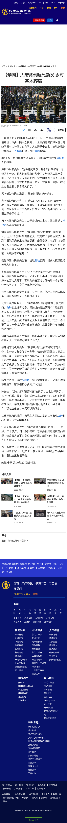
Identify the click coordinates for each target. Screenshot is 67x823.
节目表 (53, 583)
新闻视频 (20, 630)
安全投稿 (7, 788)
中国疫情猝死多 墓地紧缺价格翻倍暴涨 (55, 483)
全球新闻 (19, 634)
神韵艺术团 (20, 794)
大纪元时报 (33, 794)
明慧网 (25, 798)
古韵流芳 (53, 641)
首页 (3, 66)
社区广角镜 (20, 663)
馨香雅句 (53, 645)
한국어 (9, 572)
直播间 (17, 588)
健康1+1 (22, 682)
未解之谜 (53, 634)
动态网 (35, 798)
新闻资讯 (27, 583)
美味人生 (48, 697)
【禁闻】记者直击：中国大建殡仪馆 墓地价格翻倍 (22, 499)
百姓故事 (32, 762)
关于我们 (19, 785)
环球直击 (19, 638)
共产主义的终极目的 (37, 737)
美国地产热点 (55, 659)
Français (40, 568)
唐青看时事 (37, 659)
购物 (35, 594)
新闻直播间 (39, 20)
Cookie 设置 (33, 820)
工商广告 (32, 773)
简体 (46, 3)
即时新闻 (39, 618)
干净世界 (46, 794)
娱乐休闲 (49, 678)
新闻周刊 (19, 652)
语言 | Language (58, 3)
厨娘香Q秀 (48, 707)
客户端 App (42, 788)
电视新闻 (22, 66)
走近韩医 (22, 700)
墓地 (37, 150)
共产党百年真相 (35, 734)
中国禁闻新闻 (44, 66)
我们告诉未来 (34, 727)
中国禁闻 (32, 66)
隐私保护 (42, 785)
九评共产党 (33, 745)
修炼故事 (32, 770)
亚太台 (9, 568)
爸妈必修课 (54, 652)
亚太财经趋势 (21, 667)
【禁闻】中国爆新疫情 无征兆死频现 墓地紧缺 (23, 483)
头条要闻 (17, 618)
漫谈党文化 (33, 766)
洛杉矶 (31, 564)
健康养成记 (23, 693)
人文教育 (54, 630)
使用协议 (53, 785)
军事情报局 (37, 656)
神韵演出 (37, 622)
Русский (51, 568)
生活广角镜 (49, 682)
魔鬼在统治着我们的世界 (39, 741)
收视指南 (30, 785)
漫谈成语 (53, 649)
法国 (55, 564)
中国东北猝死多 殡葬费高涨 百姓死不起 (23, 515)
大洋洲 (39, 564)
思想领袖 (36, 649)
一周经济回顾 (21, 659)
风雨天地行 (33, 755)
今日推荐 (50, 618)
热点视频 (28, 618)
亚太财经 (19, 670)
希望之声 (57, 794)
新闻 (16, 604)
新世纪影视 (55, 798)
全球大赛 (48, 622)
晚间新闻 (19, 645)
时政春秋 (36, 645)
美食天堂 (48, 693)
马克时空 (36, 667)
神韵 (16, 3)
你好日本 (48, 686)
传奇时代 (32, 730)
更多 (5, 801)
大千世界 (48, 704)
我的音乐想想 (50, 718)
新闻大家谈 (37, 634)
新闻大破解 (37, 652)
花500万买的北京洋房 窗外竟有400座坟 (56, 515)
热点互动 (36, 638)
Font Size (42, 130)
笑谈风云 (53, 638)
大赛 (23, 3)
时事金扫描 (37, 641)
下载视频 (60, 130)
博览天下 (17, 622)
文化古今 (53, 656)
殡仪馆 (60, 158)
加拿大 (23, 564)
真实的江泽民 (34, 748)
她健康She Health (26, 686)
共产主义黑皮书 (35, 759)
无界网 (44, 798)
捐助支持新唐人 (22, 594)
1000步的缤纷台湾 (51, 713)
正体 (41, 3)
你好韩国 (48, 689)
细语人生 (36, 674)
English (30, 568)
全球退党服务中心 (11, 798)
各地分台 (32, 3)
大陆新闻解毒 (38, 670)
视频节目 (12, 66)
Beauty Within (50, 700)
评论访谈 (37, 630)
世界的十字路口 (39, 663)
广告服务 (18, 788)
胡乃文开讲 (23, 689)
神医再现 (22, 697)
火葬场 (18, 150)
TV (51, 20)
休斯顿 (48, 564)
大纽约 (15, 564)
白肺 (9, 307)
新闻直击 (19, 649)
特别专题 (33, 722)
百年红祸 (32, 752)
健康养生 (23, 678)
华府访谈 (19, 656)
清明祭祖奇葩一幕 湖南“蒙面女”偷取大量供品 (56, 499)
